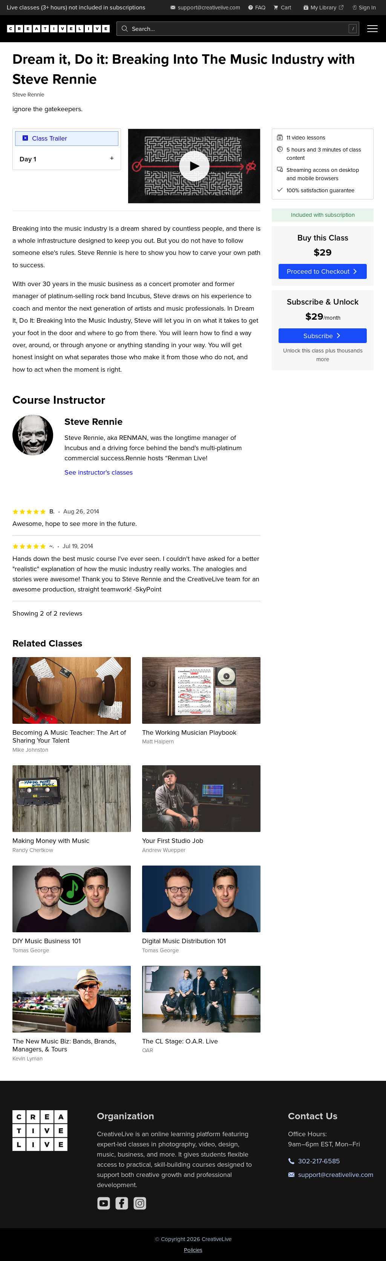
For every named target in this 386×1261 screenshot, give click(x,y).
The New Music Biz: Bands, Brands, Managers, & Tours (64, 1045)
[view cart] (284, 7)
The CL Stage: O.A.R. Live (180, 1041)
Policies (193, 1250)
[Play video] (194, 166)
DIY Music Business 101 (46, 940)
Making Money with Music (50, 840)
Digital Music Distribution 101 (184, 940)
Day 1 (28, 159)
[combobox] (238, 28)
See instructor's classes (98, 472)
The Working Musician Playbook (189, 732)
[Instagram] (140, 1203)
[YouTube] (103, 1203)
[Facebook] (122, 1203)
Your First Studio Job (172, 840)
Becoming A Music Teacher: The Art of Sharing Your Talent (69, 736)
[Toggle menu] (372, 28)
